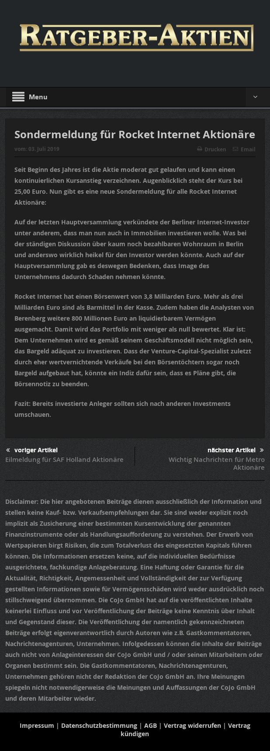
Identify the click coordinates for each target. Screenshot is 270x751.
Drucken (211, 149)
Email (244, 149)
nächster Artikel (236, 450)
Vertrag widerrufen (192, 725)
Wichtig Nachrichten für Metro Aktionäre (217, 463)
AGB (150, 725)
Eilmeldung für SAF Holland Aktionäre (64, 459)
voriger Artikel (32, 450)
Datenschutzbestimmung (99, 725)
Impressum (37, 725)
